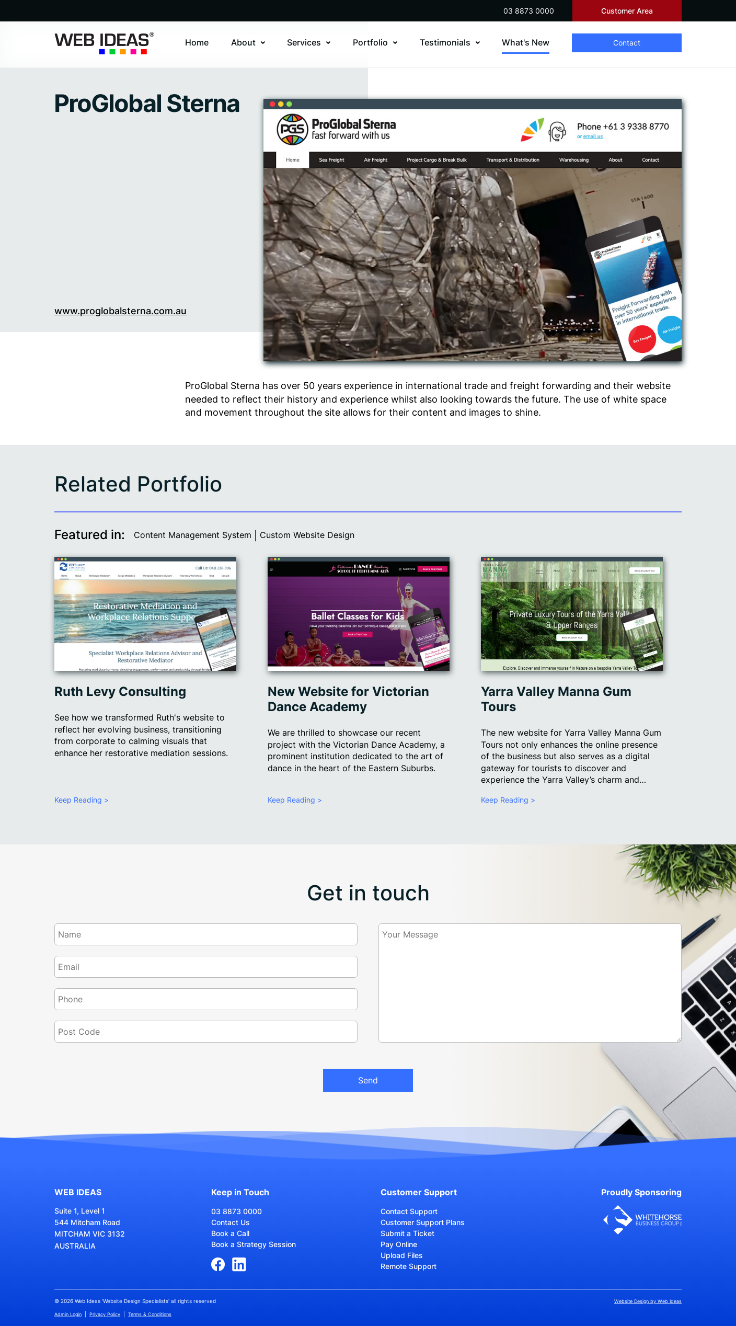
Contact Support (409, 1211)
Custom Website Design (307, 535)
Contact (626, 42)
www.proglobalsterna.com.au (120, 310)
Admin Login (68, 1314)
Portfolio (370, 42)
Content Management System (192, 535)
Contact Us (230, 1222)
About (243, 42)
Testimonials (445, 42)
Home (197, 42)
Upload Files (402, 1255)
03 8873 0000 (528, 10)
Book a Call (230, 1233)
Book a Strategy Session (253, 1244)
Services (304, 42)
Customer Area (627, 10)
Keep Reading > (81, 799)
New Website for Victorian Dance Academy (348, 699)
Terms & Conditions (149, 1314)
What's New (525, 42)
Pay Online (399, 1244)
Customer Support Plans (423, 1222)
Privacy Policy (104, 1314)
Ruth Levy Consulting (120, 691)
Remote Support (408, 1266)
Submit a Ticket (407, 1233)
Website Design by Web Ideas (648, 1301)
